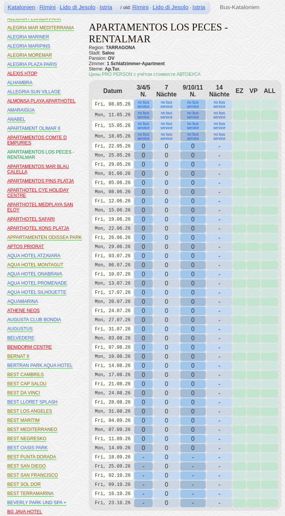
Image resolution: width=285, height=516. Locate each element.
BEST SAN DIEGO (26, 466)
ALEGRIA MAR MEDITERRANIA (40, 27)
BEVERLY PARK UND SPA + (36, 502)
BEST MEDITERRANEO (32, 429)
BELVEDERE (20, 338)
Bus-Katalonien (239, 7)
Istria (105, 7)
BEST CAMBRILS (25, 374)
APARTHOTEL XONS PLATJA (38, 228)
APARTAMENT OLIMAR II (33, 128)
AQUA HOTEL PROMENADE (37, 283)
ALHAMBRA (19, 82)
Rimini (47, 7)
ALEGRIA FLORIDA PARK (34, 18)
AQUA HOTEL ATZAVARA (34, 255)
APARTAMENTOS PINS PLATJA (40, 181)
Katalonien (21, 7)
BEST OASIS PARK (27, 447)
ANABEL (16, 119)
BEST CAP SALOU (26, 383)
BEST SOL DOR (24, 484)
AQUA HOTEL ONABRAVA (34, 274)
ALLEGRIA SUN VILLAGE (34, 92)
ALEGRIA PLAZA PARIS (32, 64)
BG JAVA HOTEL (24, 511)
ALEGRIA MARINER (28, 37)
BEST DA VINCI (23, 393)
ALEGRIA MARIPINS (28, 46)
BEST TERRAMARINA (30, 493)
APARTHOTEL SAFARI (30, 219)
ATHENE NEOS (23, 310)
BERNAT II (18, 356)
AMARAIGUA (21, 110)
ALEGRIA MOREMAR (29, 55)
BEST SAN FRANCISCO (32, 475)
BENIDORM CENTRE (29, 347)
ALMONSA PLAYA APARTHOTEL (41, 101)
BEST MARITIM (23, 420)
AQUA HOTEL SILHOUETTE (36, 292)
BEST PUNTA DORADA (31, 457)
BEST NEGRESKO (26, 438)
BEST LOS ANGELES (29, 411)
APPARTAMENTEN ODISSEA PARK (44, 237)
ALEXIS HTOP (22, 73)
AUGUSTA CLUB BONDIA (34, 319)
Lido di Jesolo (78, 7)
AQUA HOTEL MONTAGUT (35, 265)
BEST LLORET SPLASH (32, 402)
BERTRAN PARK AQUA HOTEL (40, 365)
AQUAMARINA (22, 301)
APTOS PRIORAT (25, 246)
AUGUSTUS (20, 329)
